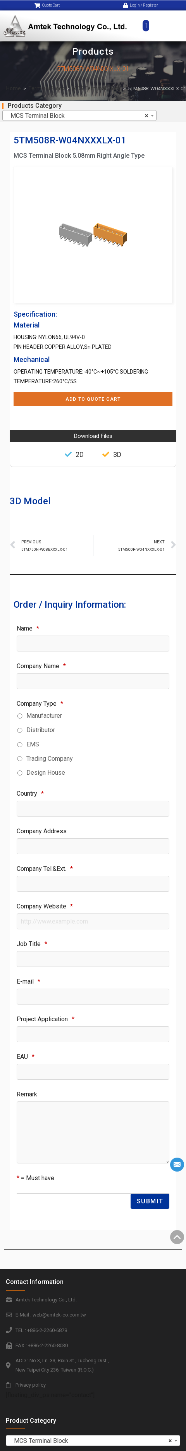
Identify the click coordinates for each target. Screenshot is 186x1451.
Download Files (93, 436)
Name (28, 628)
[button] (146, 20)
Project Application (45, 1019)
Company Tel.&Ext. (45, 868)
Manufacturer (44, 715)
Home (13, 88)
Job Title (32, 944)
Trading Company (49, 758)
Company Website (45, 906)
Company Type (40, 703)
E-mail (28, 981)
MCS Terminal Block (96, 88)
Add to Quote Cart (93, 399)
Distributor (40, 730)
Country (30, 793)
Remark (27, 1094)
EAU (25, 1056)
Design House (45, 772)
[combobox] (79, 115)
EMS (32, 744)
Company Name (41, 666)
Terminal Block (46, 88)
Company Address (42, 831)
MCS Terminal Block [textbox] (77, 115)
